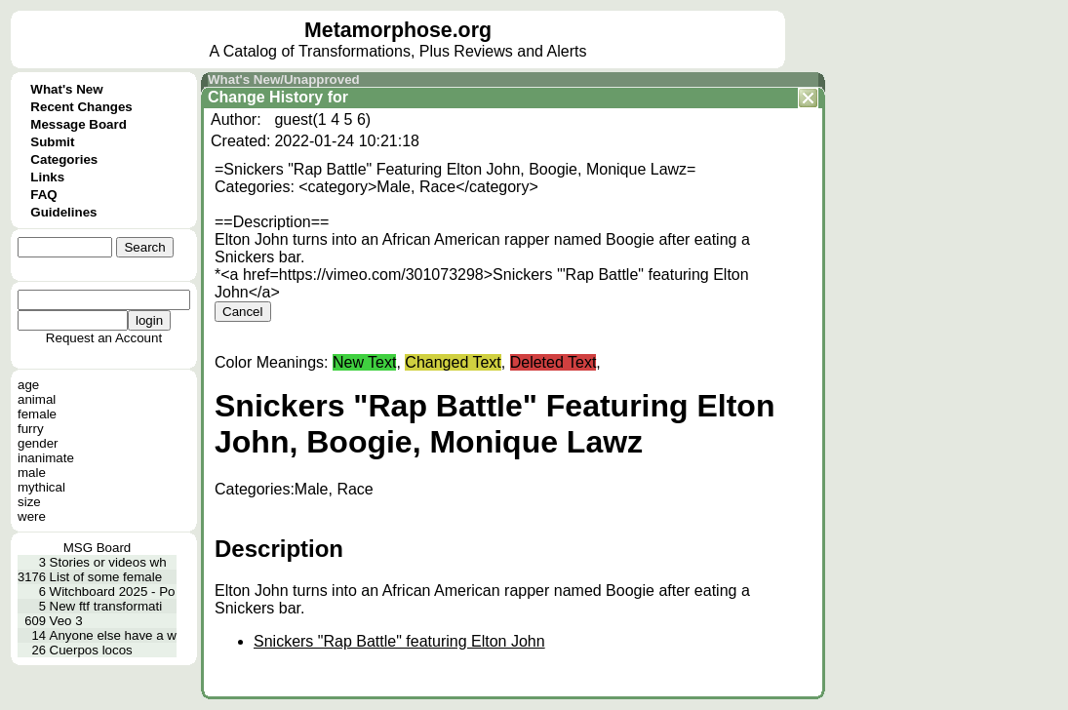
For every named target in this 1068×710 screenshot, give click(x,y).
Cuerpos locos (91, 650)
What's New (66, 89)
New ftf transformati (106, 606)
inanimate (46, 458)
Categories (64, 159)
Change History (265, 97)
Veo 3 (66, 620)
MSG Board (97, 547)
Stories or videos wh (108, 562)
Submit (52, 142)
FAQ (43, 194)
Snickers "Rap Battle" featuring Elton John (399, 641)
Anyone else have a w (113, 635)
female (37, 414)
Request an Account (104, 338)
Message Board (78, 124)
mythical (41, 487)
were (32, 516)
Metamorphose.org (398, 30)
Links (47, 177)
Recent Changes (81, 106)
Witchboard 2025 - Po (113, 591)
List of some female (106, 577)
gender (38, 443)
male (32, 472)
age (28, 384)
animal (37, 399)
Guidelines (63, 212)
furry (31, 428)
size (29, 501)
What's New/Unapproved (284, 79)
